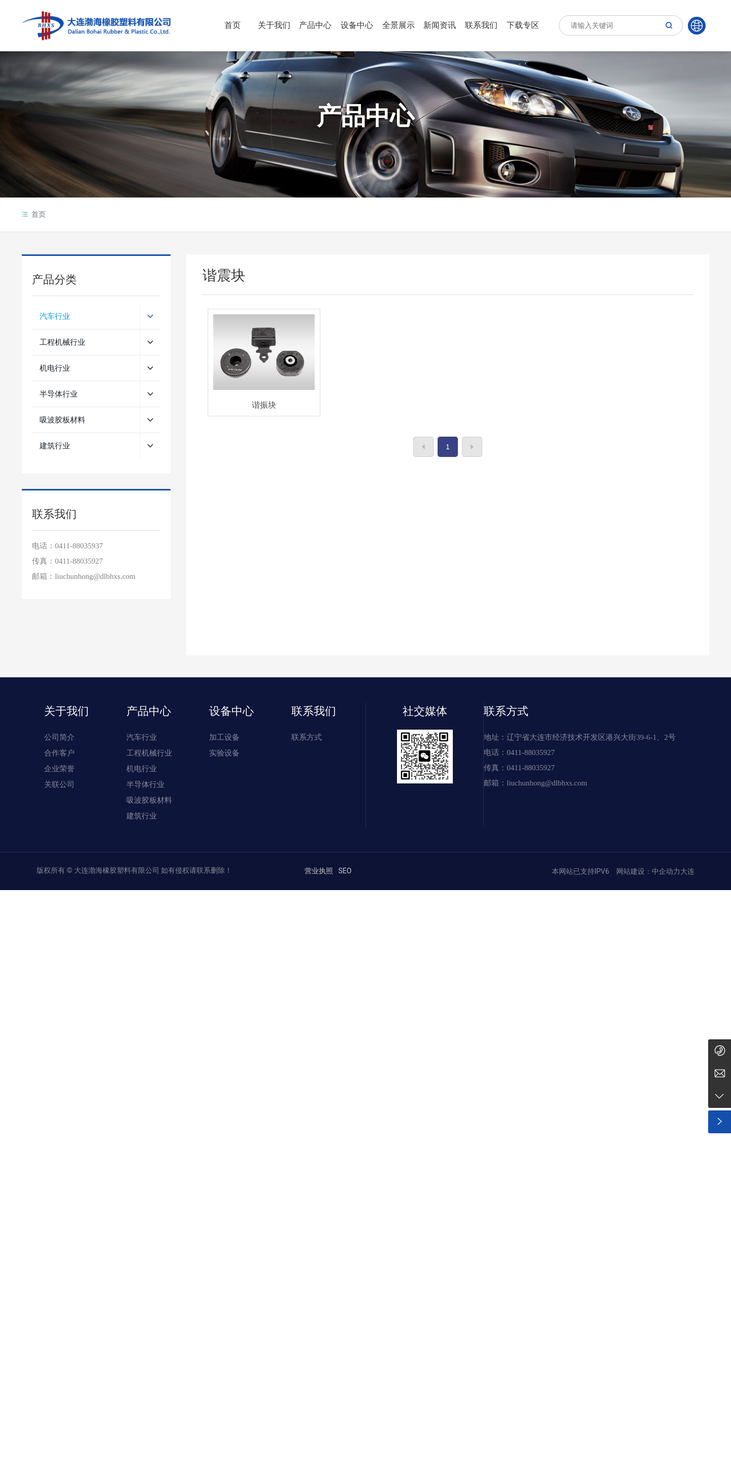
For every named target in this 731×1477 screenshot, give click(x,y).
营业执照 (319, 871)
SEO (344, 871)
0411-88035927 (79, 561)
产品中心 (365, 120)
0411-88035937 (79, 546)
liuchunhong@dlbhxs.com (547, 783)
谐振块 (264, 405)
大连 (687, 871)
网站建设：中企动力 (647, 871)
